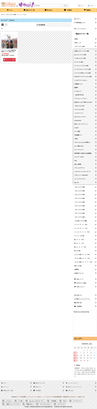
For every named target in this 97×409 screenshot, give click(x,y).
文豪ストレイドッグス (12, 404)
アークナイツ (77, 401)
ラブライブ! (61, 404)
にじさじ (8, 401)
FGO (64, 401)
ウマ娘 (20, 401)
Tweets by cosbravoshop (81, 312)
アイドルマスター (45, 404)
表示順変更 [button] (41, 25)
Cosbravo (14, 396)
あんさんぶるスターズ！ (36, 401)
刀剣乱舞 (53, 401)
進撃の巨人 (29, 404)
